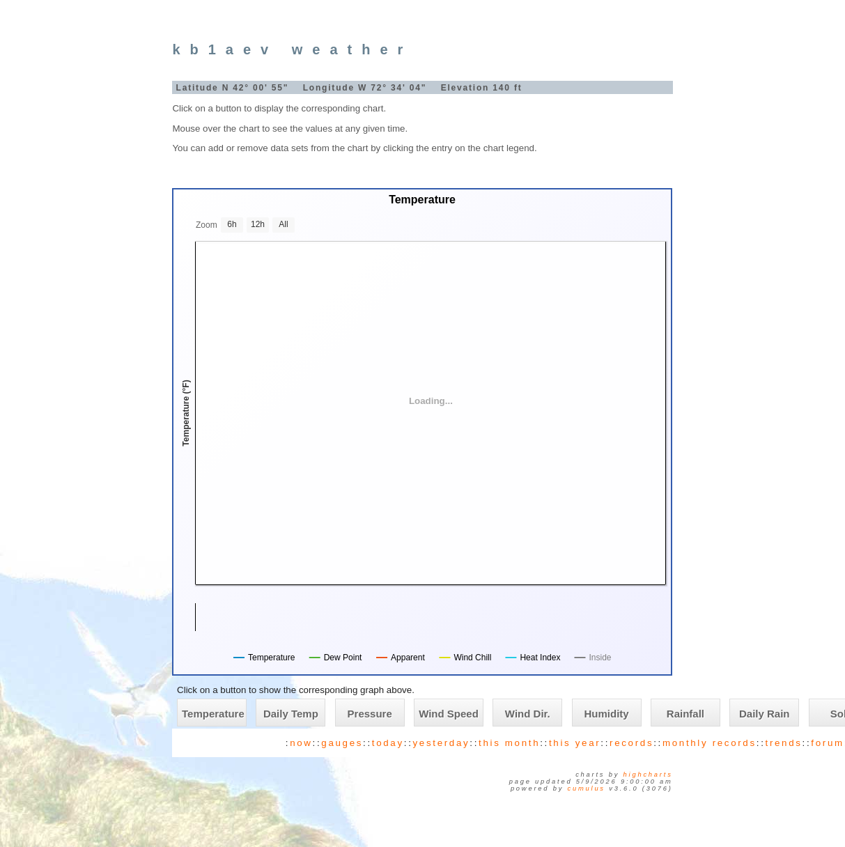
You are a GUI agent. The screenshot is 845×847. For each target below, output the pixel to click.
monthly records (709, 743)
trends (784, 743)
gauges (342, 743)
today (388, 743)
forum (827, 743)
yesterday (441, 743)
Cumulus (586, 788)
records (631, 743)
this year (574, 743)
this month (509, 743)
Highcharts (648, 774)
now (301, 743)
